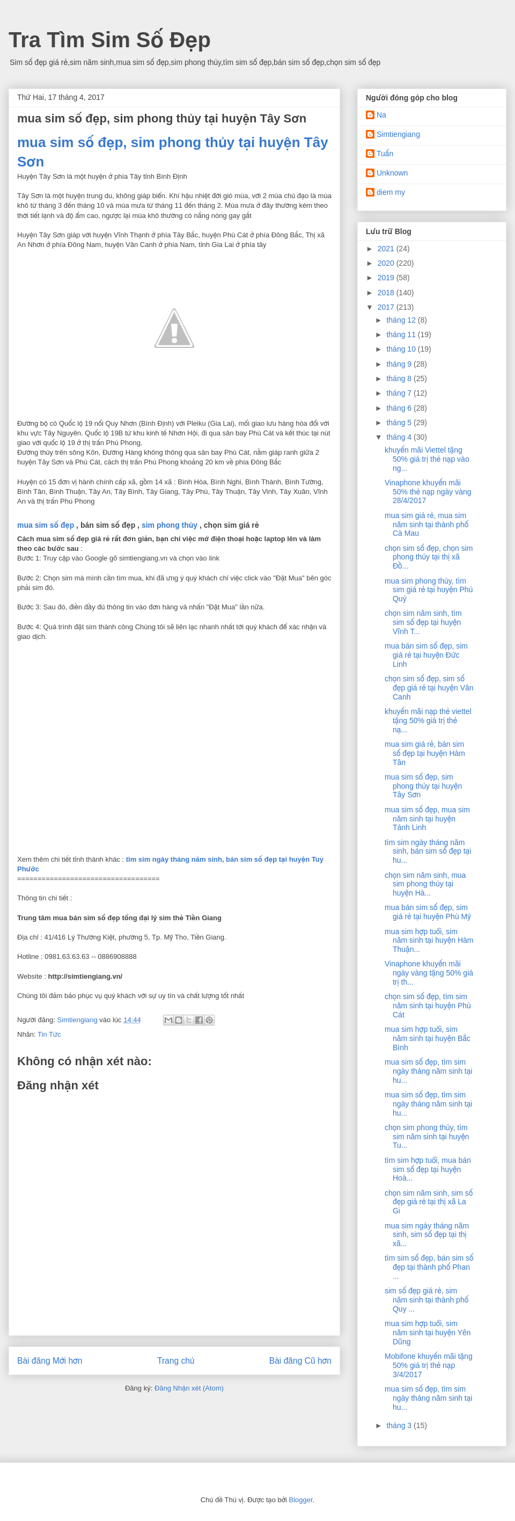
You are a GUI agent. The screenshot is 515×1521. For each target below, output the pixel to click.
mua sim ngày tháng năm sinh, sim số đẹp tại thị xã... (427, 1234)
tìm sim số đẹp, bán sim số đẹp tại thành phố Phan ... (429, 1267)
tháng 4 (400, 437)
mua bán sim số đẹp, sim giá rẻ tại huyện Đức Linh (426, 655)
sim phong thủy (169, 525)
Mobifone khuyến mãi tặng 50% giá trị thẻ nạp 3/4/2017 (429, 1365)
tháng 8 (400, 378)
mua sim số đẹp (45, 525)
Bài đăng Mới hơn (49, 1360)
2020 (387, 263)
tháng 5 (400, 422)
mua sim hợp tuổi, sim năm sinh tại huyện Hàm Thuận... (429, 940)
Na (381, 115)
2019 (387, 277)
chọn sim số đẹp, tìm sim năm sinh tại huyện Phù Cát (428, 1005)
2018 (387, 292)
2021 (387, 248)
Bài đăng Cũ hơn (300, 1360)
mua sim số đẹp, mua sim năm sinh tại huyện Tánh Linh (427, 818)
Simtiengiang (398, 134)
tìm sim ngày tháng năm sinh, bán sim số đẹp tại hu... (428, 851)
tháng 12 (401, 320)
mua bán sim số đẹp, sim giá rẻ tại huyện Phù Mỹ (428, 912)
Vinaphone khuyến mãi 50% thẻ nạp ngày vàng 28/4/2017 (428, 491)
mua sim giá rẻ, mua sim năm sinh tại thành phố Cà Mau (426, 524)
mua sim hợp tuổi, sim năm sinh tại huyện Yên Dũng (428, 1332)
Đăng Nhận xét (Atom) (189, 1388)
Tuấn (385, 153)
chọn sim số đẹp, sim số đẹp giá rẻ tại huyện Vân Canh (429, 687)
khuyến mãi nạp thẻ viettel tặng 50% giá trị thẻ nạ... (428, 720)
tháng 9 (400, 364)
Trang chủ (175, 1360)
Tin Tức (49, 1034)
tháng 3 (400, 1425)
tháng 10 (401, 349)
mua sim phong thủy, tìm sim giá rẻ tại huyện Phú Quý (429, 590)
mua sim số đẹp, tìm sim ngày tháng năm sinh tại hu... (428, 1071)
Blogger (300, 1500)
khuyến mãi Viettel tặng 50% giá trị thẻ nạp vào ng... (427, 459)
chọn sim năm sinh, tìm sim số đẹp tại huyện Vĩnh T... (423, 622)
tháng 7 (400, 393)
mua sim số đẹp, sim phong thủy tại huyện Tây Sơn (423, 786)
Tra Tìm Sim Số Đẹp (110, 40)
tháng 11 (401, 334)
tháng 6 (400, 408)
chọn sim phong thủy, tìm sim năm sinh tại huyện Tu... (427, 1136)
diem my (391, 192)
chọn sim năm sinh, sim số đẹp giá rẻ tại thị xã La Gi (429, 1202)
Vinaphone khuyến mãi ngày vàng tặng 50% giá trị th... (429, 972)
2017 (387, 307)
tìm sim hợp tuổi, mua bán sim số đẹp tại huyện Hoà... (428, 1169)
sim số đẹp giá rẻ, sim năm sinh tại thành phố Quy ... (426, 1299)
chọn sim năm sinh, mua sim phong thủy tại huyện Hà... (425, 884)
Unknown (392, 173)
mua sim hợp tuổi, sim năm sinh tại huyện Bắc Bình (427, 1038)
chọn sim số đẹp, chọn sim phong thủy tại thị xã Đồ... (429, 557)
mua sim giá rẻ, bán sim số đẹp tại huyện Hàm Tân (425, 753)
